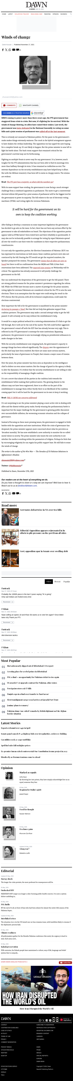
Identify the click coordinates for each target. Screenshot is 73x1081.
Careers (39, 1036)
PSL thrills (5, 904)
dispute (46, 347)
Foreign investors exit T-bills (19, 688)
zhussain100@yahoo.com (13, 460)
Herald (3, 1072)
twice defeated (23, 128)
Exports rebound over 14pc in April (15, 728)
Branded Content (42, 1033)
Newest (57, 581)
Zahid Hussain (7, 45)
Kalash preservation (9, 947)
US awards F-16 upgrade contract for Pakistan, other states (32, 683)
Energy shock (6, 879)
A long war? (24, 849)
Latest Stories (10, 723)
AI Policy (4, 1033)
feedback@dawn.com (27, 485)
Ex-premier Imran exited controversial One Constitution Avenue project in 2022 (34, 751)
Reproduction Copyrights (45, 1027)
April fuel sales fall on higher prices (15, 745)
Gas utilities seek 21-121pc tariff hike (16, 740)
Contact (4, 1025)
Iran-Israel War (36, 14)
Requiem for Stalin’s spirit (30, 790)
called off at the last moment (52, 131)
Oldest (48, 581)
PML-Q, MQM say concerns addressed (22, 398)
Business (63, 14)
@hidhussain (15, 466)
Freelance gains (26, 829)
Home (4, 14)
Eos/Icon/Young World (9, 1066)
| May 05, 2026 (36, 9)
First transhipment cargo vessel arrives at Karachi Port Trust (32, 700)
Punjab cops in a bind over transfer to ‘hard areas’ (28, 694)
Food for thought (27, 809)
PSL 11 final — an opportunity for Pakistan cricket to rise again (33, 677)
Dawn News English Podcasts (14, 962)
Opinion (55, 14)
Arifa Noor (23, 777)
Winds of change (16, 37)
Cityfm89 (4, 1069)
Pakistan (47, 14)
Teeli (2, 1075)
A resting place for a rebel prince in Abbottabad (27, 671)
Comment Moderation (8, 1042)
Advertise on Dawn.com (44, 1030)
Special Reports (42, 1055)
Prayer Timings (6, 1047)
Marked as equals (28, 772)
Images (38, 1053)
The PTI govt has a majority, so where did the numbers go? (30, 182)
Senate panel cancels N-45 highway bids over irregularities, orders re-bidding (34, 734)
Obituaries (40, 1039)
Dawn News (40, 1061)
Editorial (7, 871)
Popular (67, 581)
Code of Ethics (6, 1030)
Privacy (3, 1039)
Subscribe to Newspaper (45, 1025)
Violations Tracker (22, 14)
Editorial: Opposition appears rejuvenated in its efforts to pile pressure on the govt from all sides (43, 531)
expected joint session (42, 268)
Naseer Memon (25, 814)
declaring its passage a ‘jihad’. (13, 309)
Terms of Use (5, 1036)
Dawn (38, 1047)
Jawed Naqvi (24, 794)
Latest (10, 14)
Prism (38, 1050)
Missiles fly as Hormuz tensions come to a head (20, 757)
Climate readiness (8, 933)
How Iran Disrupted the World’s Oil (37, 1008)
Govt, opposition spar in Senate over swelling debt (44, 551)
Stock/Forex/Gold (7, 1050)
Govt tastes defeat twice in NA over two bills (41, 509)
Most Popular (10, 661)
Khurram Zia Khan (26, 833)
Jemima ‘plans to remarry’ (18, 705)
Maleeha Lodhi (25, 853)
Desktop (4, 1055)
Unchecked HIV (7, 890)
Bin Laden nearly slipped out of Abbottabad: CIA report (30, 666)
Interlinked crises (8, 918)
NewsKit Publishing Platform (44, 1069)
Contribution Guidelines (9, 1027)
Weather (4, 1053)
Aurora (39, 1058)
